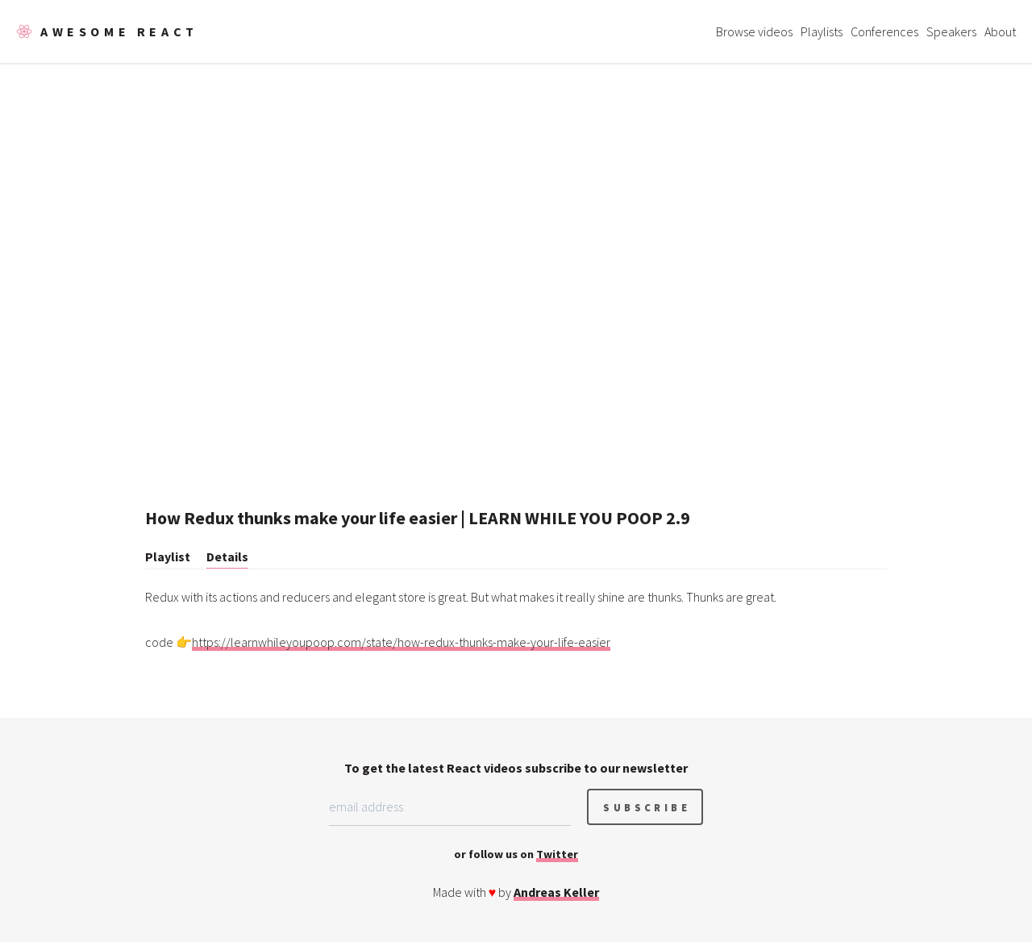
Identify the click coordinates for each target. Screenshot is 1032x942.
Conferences (884, 31)
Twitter (557, 854)
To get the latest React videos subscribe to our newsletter (516, 768)
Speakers (951, 31)
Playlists (822, 31)
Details (227, 556)
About (1000, 31)
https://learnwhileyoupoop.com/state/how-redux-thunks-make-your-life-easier (401, 642)
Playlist (167, 556)
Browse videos (754, 31)
